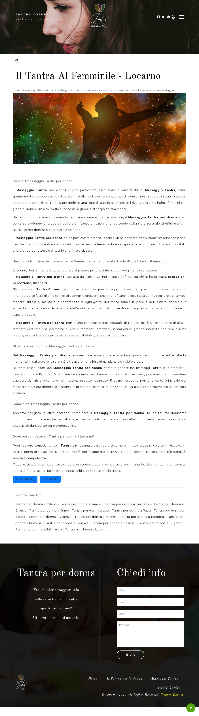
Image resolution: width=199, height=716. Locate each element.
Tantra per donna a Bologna (142, 517)
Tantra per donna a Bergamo (127, 504)
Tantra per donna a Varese (80, 504)
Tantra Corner (96, 277)
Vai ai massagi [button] (25, 479)
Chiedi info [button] (50, 479)
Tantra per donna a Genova (66, 523)
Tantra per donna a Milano (36, 504)
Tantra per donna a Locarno (86, 529)
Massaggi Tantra (165, 686)
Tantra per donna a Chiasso (113, 523)
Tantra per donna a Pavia (131, 510)
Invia (130, 662)
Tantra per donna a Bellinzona (38, 529)
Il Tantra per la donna (124, 686)
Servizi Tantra (169, 695)
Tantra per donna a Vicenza (49, 517)
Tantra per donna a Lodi (90, 510)
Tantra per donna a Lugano (159, 523)
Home (94, 686)
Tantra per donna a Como (49, 510)
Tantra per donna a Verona (96, 517)
